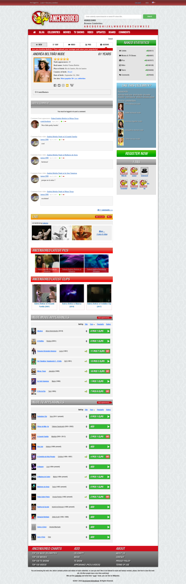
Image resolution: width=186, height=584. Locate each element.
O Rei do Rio (41, 391)
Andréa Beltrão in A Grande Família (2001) (44, 296)
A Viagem (40, 467)
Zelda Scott (55, 517)
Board (112, 32)
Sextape (104, 45)
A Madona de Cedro (43, 477)
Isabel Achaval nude (133, 113)
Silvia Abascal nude (132, 104)
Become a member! (52, 3)
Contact (120, 557)
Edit (55, 45)
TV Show (78, 561)
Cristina (60, 457)
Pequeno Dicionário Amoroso (46, 351)
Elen (49, 537)
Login (42, 3)
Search (149, 16)
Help (147, 3)
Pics (88, 45)
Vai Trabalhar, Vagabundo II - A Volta (49, 361)
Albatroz (40, 331)
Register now (136, 153)
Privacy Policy (123, 561)
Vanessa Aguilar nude (133, 121)
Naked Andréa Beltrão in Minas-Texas (64, 118)
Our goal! (138, 3)
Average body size (125, 95)
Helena (48, 447)
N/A (65, 361)
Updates (100, 32)
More (109, 217)
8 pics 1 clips (96, 331)
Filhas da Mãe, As (43, 426)
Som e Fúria (41, 537)
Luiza (61, 351)
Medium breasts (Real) (145, 97)
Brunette (146, 95)
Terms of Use (122, 564)
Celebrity (79, 553)
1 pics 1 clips (96, 381)
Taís (49, 391)
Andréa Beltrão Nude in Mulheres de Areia (62, 155)
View (39, 45)
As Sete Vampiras (43, 381)
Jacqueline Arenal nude (134, 130)
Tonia (54, 487)
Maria (54, 381)
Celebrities (53, 32)
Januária (51, 371)
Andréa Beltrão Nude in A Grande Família (62, 137)
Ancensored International (90, 581)
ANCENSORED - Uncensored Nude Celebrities (55, 18)
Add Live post (100, 217)
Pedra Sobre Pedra (43, 497)
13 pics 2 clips (97, 361)
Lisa (47, 467)
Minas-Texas (41, 371)
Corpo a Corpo (41, 527)
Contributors (43, 92)
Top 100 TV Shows (40, 561)
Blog (41, 32)
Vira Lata (40, 447)
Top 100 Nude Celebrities (44, 553)
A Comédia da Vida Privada (46, 457)
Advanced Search (90, 20)
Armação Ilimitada (43, 517)
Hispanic (121, 97)
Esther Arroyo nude (132, 139)
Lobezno (45, 223)
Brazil (70, 72)
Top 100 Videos (39, 564)
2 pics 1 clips (96, 436)
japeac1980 (44, 140)
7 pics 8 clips (96, 391)
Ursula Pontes (57, 497)
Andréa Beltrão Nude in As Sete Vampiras (62, 173)
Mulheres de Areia (43, 487)
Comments (124, 32)
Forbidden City (42, 416)
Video (90, 32)
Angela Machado (54, 527)
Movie (77, 557)
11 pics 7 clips (97, 351)
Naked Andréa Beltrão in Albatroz (47, 270)
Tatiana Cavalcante (58, 426)
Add (92, 426)
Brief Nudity (137, 95)
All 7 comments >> (105, 210)
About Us (120, 553)
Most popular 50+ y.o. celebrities (73, 78)
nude (95, 576)
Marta (55, 477)
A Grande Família (43, 436)
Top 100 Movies (39, 557)
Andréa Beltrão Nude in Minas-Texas (60, 192)
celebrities (78, 576)
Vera (51, 416)
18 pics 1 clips (97, 371)
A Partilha (40, 341)
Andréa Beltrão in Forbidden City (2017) (99, 296)
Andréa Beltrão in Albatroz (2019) (72, 296)
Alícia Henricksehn (52, 331)
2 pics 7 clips (96, 497)
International (130, 97)
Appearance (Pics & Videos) (87, 564)
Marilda (53, 436)
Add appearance (103, 318)
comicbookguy (45, 121)
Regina (49, 341)
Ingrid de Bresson (58, 507)
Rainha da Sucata (43, 507)
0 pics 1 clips (96, 341)
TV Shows (79, 32)
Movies (67, 32)
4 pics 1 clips (96, 456)
